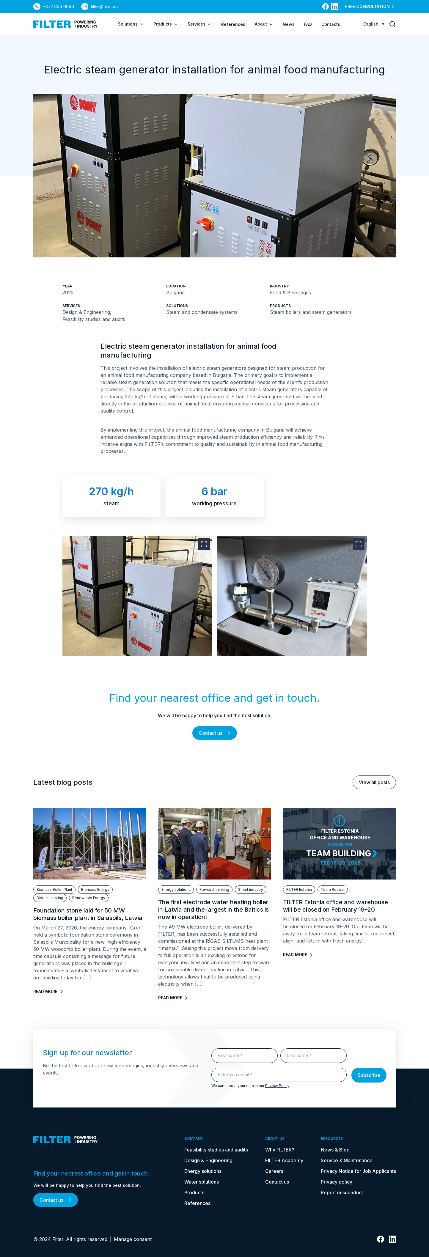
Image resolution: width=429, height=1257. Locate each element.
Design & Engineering (208, 1160)
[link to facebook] (325, 6)
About (264, 24)
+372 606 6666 (58, 6)
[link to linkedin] (334, 6)
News (289, 24)
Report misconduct (342, 1192)
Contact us (215, 733)
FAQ (308, 24)
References (233, 24)
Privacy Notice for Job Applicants (358, 1171)
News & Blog (335, 1150)
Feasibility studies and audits (216, 1150)
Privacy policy (336, 1182)
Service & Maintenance (347, 1160)
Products (165, 24)
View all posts (374, 782)
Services (200, 24)
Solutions (131, 24)
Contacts (330, 24)
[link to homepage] (65, 24)
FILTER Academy (284, 1160)
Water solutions (201, 1182)
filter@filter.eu (104, 6)
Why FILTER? (279, 1150)
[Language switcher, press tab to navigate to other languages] (373, 24)
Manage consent (133, 1239)
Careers (274, 1171)
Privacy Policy (277, 1085)
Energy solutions (202, 1171)
